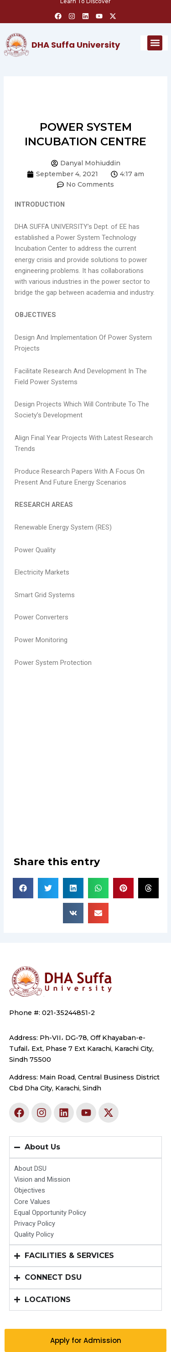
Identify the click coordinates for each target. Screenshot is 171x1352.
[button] (154, 42)
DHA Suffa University (75, 44)
